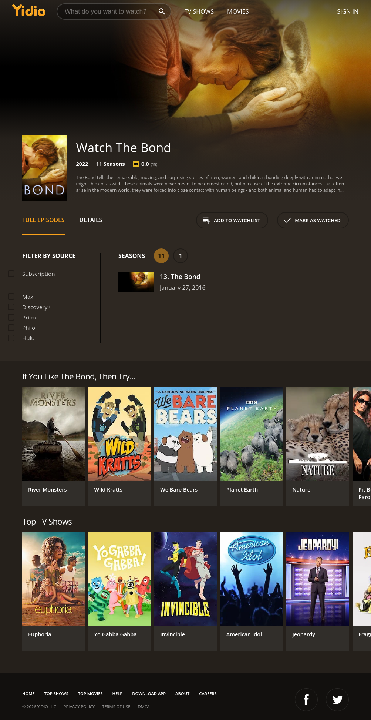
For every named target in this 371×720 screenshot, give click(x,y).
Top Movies (90, 693)
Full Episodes (43, 220)
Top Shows (56, 693)
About (182, 693)
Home (28, 693)
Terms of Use (116, 706)
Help (117, 693)
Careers (207, 693)
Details (91, 220)
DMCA (143, 706)
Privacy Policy (79, 706)
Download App (149, 693)
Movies (238, 11)
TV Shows (199, 11)
